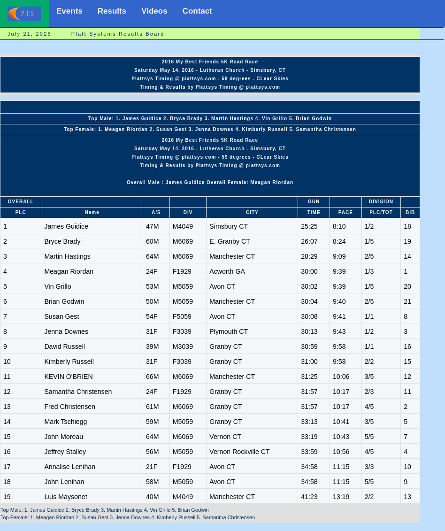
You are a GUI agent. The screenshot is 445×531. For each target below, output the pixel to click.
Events (69, 11)
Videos (154, 11)
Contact (197, 11)
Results (112, 11)
